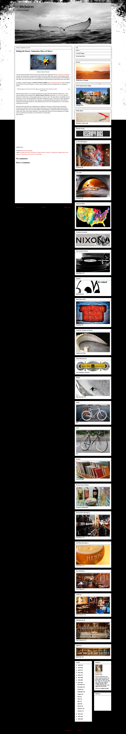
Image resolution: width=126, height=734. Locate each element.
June (79, 699)
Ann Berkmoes (54, 152)
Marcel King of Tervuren (28, 154)
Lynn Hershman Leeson (55, 82)
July (79, 696)
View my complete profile (102, 688)
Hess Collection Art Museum (63, 74)
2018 (79, 670)
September (80, 691)
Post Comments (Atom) (47, 212)
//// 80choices (24, 7)
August (80, 694)
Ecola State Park (80, 56)
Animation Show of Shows (43, 152)
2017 (79, 672)
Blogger (79, 730)
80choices (99, 673)
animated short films (25, 152)
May (79, 701)
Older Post (67, 207)
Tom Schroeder (59, 95)
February (80, 708)
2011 (79, 716)
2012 (79, 714)
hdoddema (67, 730)
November (80, 687)
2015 (79, 677)
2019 (79, 667)
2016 (79, 675)
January (80, 711)
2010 (79, 719)
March (79, 706)
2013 (79, 682)
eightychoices (61, 152)
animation (33, 152)
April (79, 703)
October (80, 689)
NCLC (78, 50)
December (80, 684)
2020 (79, 665)
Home (44, 207)
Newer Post (19, 207)
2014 (79, 680)
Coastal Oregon (80, 53)
